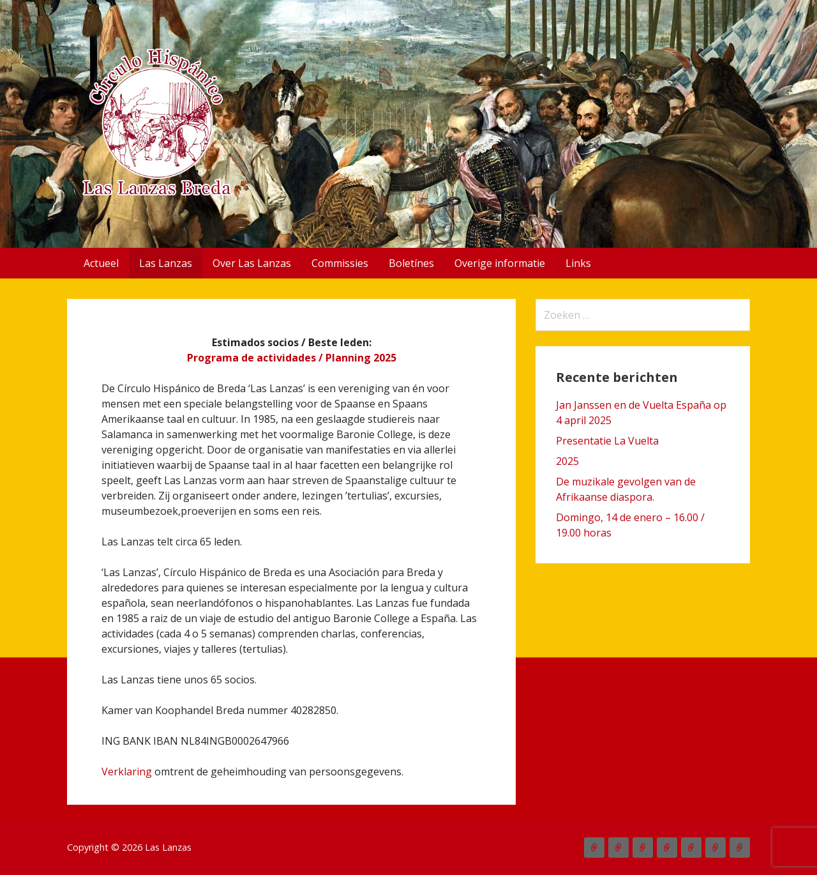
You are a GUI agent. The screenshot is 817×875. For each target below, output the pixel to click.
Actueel (101, 263)
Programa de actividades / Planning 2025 (291, 358)
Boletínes (411, 263)
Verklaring (126, 772)
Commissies (339, 263)
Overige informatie (499, 263)
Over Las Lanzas (252, 263)
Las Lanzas (165, 263)
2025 (567, 461)
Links (578, 263)
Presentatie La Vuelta (607, 441)
